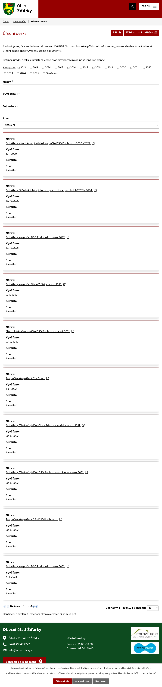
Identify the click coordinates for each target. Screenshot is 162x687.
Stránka (14, 606)
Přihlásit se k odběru (141, 32)
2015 (60, 67)
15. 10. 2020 (12, 201)
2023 (10, 73)
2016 (73, 67)
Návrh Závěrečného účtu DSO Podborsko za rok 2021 (40, 331)
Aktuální (11, 170)
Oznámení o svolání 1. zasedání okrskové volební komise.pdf (39, 614)
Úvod (6, 22)
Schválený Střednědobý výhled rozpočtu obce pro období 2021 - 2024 (51, 190)
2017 (85, 67)
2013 (35, 67)
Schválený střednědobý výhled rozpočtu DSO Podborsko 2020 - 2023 (50, 143)
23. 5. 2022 (12, 342)
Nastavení (100, 681)
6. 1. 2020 (11, 154)
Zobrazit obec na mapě (21, 662)
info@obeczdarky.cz (21, 650)
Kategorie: (9, 67)
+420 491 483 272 (19, 644)
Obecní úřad (19, 22)
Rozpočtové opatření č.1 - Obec (27, 378)
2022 (148, 67)
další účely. (146, 668)
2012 (23, 67)
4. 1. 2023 (11, 577)
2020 (123, 67)
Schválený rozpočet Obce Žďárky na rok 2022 (36, 284)
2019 (110, 67)
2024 (23, 73)
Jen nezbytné (82, 681)
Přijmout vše (62, 681)
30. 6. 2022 (12, 436)
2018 (98, 67)
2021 (135, 67)
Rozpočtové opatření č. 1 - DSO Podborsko (34, 519)
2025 (36, 73)
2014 (48, 67)
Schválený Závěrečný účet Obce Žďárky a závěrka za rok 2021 (45, 425)
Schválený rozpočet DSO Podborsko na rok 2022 (37, 237)
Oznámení (52, 73)
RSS (117, 32)
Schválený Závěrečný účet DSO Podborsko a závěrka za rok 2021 (47, 472)
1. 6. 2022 (11, 389)
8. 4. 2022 (11, 295)
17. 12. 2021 (12, 248)
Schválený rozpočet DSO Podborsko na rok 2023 (37, 566)
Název (7, 82)
